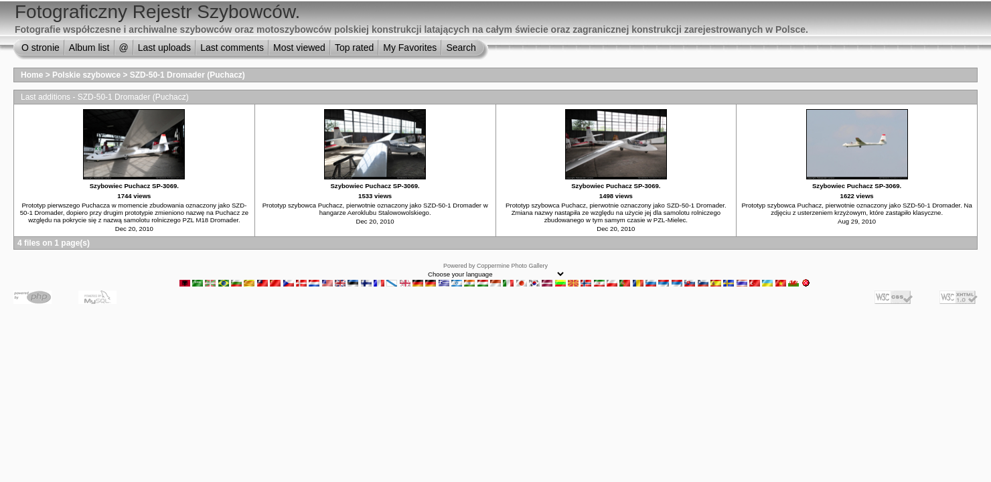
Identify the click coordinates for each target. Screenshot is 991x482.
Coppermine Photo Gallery (512, 265)
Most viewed (299, 47)
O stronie (40, 47)
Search (460, 47)
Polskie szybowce (86, 75)
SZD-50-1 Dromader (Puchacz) (187, 75)
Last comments (232, 47)
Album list (89, 47)
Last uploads (164, 47)
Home (32, 75)
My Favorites (410, 47)
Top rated (354, 47)
